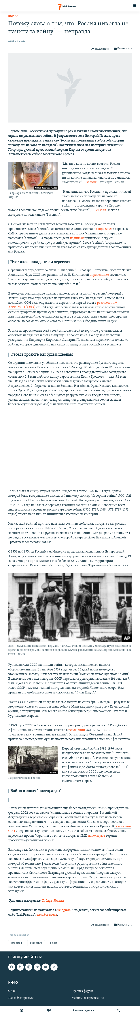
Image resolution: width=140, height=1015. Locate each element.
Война (13, 16)
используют (96, 836)
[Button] (100, 49)
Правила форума (82, 991)
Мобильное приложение (88, 998)
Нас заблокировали (21, 998)
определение (99, 275)
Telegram (64, 910)
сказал (101, 210)
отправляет (104, 229)
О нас (11, 991)
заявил (91, 182)
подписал (77, 238)
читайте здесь (46, 915)
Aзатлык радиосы (83, 1010)
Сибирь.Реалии (52, 901)
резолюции (76, 730)
